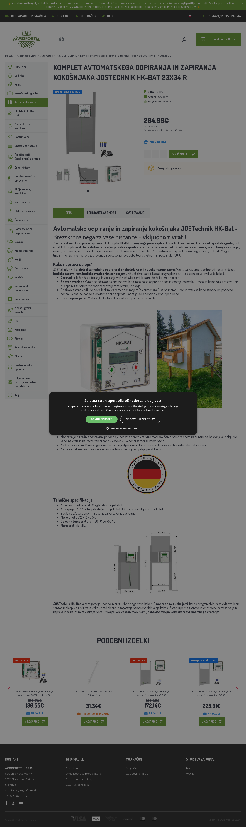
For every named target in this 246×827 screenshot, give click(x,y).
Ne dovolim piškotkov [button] (140, 419)
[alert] (123, 413)
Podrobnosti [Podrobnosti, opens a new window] (158, 410)
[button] (123, 428)
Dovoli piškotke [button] (101, 419)
